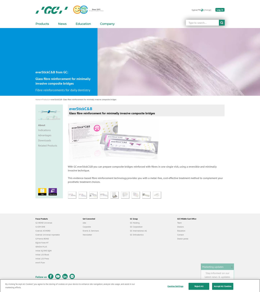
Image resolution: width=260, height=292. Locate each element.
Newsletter (87, 234)
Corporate (87, 226)
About (41, 125)
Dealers (180, 226)
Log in (220, 9)
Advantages (44, 135)
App (42, 191)
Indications (44, 130)
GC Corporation (136, 226)
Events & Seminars (91, 230)
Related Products (47, 145)
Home (37, 99)
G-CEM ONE (40, 226)
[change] (207, 10)
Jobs (84, 222)
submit (222, 23)
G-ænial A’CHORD (42, 230)
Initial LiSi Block (42, 254)
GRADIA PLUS (41, 246)
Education (53, 191)
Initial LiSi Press (42, 258)
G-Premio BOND (42, 238)
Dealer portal (182, 238)
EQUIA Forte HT (42, 242)
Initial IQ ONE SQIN (43, 250)
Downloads (44, 140)
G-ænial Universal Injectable (47, 234)
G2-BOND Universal (43, 222)
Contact (180, 234)
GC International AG (138, 230)
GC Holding (134, 222)
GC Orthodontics (137, 234)
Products (45, 99)
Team (179, 222)
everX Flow (40, 262)
